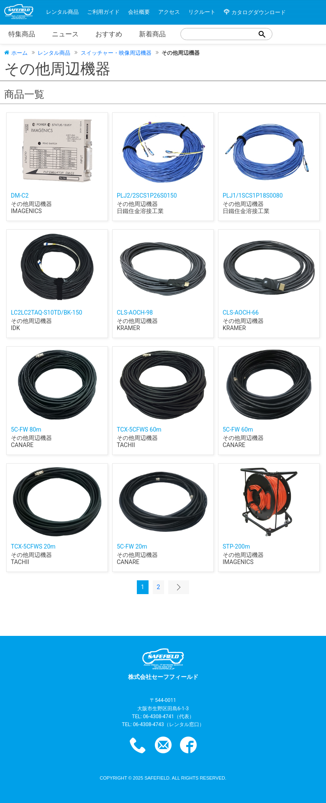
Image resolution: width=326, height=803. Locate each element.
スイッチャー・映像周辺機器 (116, 53)
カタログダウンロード (258, 12)
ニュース (65, 34)
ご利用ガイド (103, 12)
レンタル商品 (62, 12)
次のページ (178, 587)
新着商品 (152, 34)
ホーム (19, 52)
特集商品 (21, 34)
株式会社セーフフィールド (163, 664)
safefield (156, 777)
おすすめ (108, 34)
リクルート (202, 12)
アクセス (169, 12)
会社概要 (139, 12)
